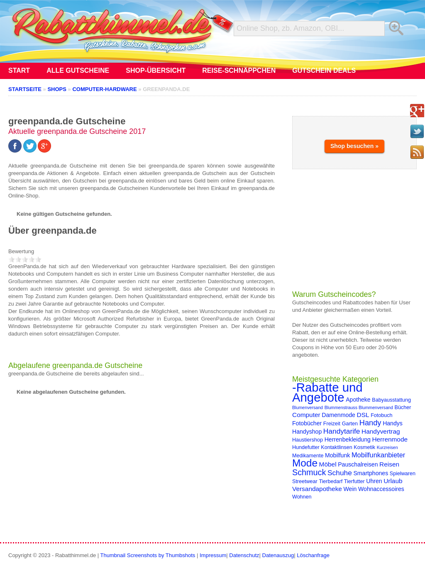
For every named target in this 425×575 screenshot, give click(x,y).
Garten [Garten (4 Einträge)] (350, 424)
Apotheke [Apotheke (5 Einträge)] (358, 399)
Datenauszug (278, 555)
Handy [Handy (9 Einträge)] (370, 422)
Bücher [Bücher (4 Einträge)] (403, 407)
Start (19, 70)
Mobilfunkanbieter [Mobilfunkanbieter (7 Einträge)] (378, 455)
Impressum (213, 555)
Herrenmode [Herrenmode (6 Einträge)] (390, 439)
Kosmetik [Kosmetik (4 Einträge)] (364, 447)
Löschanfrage (313, 555)
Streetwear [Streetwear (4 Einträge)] (305, 481)
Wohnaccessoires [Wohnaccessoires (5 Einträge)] (381, 489)
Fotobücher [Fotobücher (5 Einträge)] (307, 423)
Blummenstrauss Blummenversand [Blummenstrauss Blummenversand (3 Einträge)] (359, 407)
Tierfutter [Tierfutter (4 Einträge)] (354, 481)
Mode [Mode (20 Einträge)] (305, 463)
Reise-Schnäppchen (239, 70)
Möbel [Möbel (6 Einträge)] (328, 464)
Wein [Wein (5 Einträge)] (350, 489)
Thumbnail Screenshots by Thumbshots (147, 555)
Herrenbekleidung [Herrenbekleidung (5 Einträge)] (348, 439)
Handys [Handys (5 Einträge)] (393, 423)
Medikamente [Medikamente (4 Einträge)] (307, 456)
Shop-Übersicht (156, 70)
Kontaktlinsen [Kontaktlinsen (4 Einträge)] (336, 447)
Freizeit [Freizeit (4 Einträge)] (331, 424)
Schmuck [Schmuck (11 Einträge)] (309, 472)
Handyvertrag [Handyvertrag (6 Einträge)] (380, 431)
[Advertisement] (354, 229)
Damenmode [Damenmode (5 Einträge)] (338, 415)
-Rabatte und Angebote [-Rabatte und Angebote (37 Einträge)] (327, 392)
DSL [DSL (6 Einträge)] (363, 414)
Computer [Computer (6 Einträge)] (306, 414)
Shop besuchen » (354, 146)
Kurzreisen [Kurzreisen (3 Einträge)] (387, 447)
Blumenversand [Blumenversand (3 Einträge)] (307, 407)
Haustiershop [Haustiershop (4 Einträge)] (307, 440)
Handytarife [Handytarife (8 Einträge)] (341, 431)
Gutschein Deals (324, 70)
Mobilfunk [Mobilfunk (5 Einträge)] (337, 455)
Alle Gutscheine (77, 70)
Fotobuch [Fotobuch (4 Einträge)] (381, 415)
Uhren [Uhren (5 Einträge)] (374, 481)
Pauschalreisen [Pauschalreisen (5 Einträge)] (358, 464)
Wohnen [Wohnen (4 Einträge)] (302, 497)
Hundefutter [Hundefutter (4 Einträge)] (306, 447)
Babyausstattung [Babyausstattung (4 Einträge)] (391, 400)
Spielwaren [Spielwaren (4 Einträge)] (402, 473)
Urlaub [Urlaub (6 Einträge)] (392, 480)
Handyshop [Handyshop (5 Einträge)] (307, 431)
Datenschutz (244, 555)
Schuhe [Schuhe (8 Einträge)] (339, 473)
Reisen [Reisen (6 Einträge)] (389, 464)
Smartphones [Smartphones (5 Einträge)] (370, 473)
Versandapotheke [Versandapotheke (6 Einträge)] (317, 488)
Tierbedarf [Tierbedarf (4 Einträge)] (330, 481)
